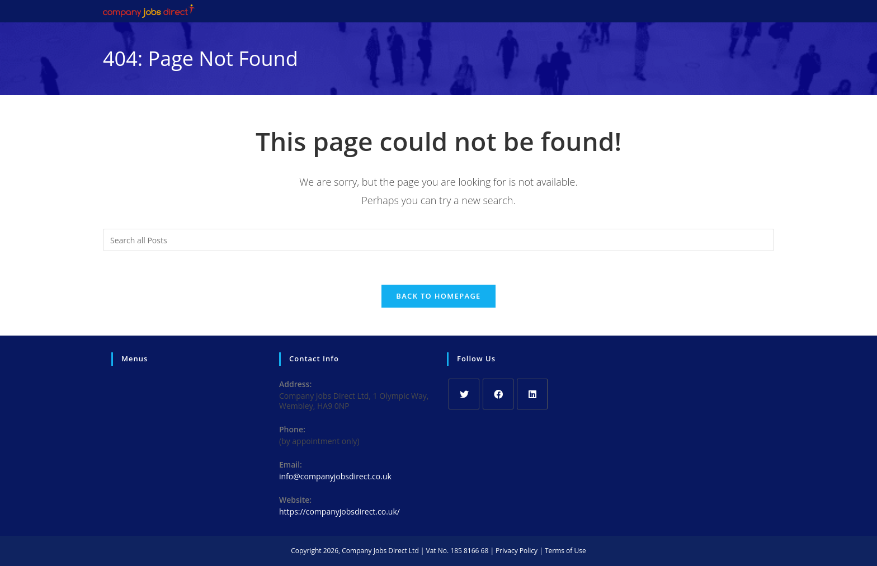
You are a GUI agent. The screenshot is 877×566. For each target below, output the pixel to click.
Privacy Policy (516, 550)
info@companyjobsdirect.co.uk (335, 476)
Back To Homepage (438, 296)
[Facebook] (498, 394)
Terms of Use (565, 550)
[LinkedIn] (532, 394)
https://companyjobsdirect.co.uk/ (339, 511)
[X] (464, 394)
